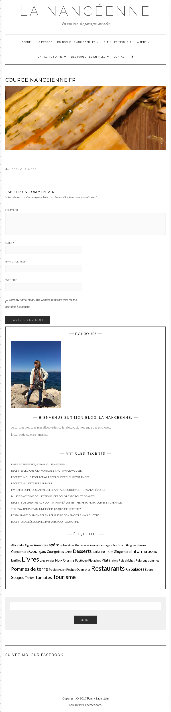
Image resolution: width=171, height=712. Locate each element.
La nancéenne (85, 11)
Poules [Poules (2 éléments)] (53, 569)
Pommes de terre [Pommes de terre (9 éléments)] (29, 569)
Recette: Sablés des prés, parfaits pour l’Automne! (46, 521)
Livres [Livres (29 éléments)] (30, 559)
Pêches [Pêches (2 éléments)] (71, 569)
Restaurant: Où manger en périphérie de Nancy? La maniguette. (55, 515)
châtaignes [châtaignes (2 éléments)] (129, 545)
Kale (72, 705)
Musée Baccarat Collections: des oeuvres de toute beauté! (53, 496)
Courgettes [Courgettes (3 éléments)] (55, 552)
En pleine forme (52, 56)
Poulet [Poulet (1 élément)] (61, 569)
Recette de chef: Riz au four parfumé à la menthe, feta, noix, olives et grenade (66, 502)
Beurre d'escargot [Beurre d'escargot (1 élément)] (100, 545)
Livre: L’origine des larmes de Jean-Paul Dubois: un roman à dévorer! (59, 489)
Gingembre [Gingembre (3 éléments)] (122, 552)
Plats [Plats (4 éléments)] (106, 560)
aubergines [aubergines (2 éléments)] (67, 545)
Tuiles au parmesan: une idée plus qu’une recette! (46, 509)
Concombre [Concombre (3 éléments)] (19, 552)
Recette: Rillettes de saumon (31, 483)
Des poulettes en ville (90, 56)
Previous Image (24, 169)
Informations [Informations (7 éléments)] (144, 551)
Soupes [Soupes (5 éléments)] (17, 577)
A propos (45, 42)
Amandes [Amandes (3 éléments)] (41, 545)
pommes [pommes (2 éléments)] (153, 560)
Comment (11, 210)
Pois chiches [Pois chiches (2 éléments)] (126, 560)
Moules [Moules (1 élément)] (50, 560)
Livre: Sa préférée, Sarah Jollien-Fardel (38, 464)
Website (11, 280)
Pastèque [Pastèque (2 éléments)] (81, 560)
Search (85, 619)
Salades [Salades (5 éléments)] (137, 569)
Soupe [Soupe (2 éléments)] (149, 569)
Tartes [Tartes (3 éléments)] (30, 578)
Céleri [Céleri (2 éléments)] (68, 552)
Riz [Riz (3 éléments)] (127, 569)
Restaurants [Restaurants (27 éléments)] (108, 568)
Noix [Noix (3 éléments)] (58, 560)
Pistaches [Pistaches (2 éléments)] (94, 560)
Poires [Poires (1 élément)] (114, 560)
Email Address (15, 261)
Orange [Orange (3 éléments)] (68, 560)
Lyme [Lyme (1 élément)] (42, 560)
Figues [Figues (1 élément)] (109, 551)
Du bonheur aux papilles (78, 42)
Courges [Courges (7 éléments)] (37, 551)
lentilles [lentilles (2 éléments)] (16, 560)
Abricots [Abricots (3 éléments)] (17, 545)
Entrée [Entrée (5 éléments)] (98, 551)
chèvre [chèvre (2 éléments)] (141, 545)
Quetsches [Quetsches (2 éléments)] (83, 569)
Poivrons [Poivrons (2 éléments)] (141, 560)
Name (9, 243)
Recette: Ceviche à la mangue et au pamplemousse (46, 470)
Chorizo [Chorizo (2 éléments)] (116, 545)
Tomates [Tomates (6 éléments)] (43, 577)
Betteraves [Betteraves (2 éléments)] (82, 545)
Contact (120, 56)
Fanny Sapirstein (98, 698)
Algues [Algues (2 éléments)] (28, 545)
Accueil (27, 42)
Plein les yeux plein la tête (126, 42)
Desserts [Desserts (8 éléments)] (82, 551)
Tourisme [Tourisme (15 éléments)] (64, 576)
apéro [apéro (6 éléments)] (54, 544)
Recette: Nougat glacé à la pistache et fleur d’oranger (50, 477)
